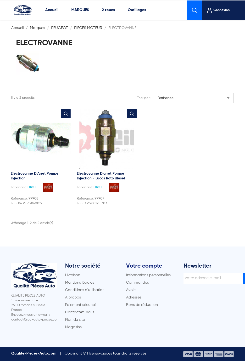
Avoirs (131, 290)
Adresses (133, 297)
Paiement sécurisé (80, 305)
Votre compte (144, 266)
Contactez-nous (79, 312)
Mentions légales (79, 283)
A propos (73, 297)
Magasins (73, 327)
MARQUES (80, 10)
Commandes (137, 283)
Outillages (137, 10)
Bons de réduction (142, 305)
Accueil (51, 10)
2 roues (108, 10)
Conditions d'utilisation (85, 290)
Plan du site (75, 320)
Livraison (72, 275)
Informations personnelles (148, 275)
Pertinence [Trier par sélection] (194, 98)
